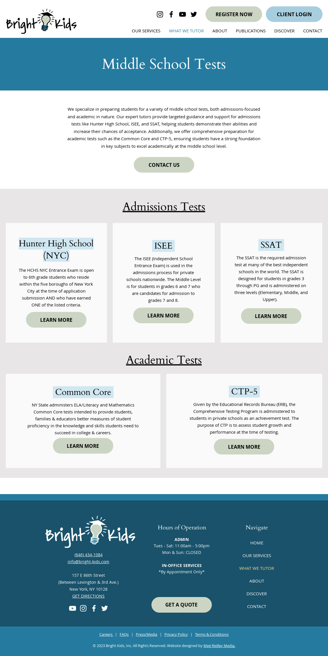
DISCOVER (257, 593)
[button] (284, 31)
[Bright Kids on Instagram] (160, 14)
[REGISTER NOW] (233, 14)
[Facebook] (94, 608)
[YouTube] (72, 608)
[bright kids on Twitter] (194, 14)
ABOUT (256, 581)
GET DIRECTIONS (88, 596)
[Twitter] (104, 608)
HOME (256, 543)
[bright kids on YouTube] (182, 14)
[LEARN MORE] (56, 320)
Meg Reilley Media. (219, 645)
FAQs (124, 634)
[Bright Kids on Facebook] (171, 14)
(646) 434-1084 (89, 554)
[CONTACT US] (164, 165)
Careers (106, 634)
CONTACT (256, 606)
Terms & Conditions (212, 634)
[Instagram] (83, 608)
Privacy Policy (176, 634)
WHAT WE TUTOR (256, 568)
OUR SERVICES (256, 555)
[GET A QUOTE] (181, 605)
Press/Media (146, 634)
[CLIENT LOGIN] (294, 14)
